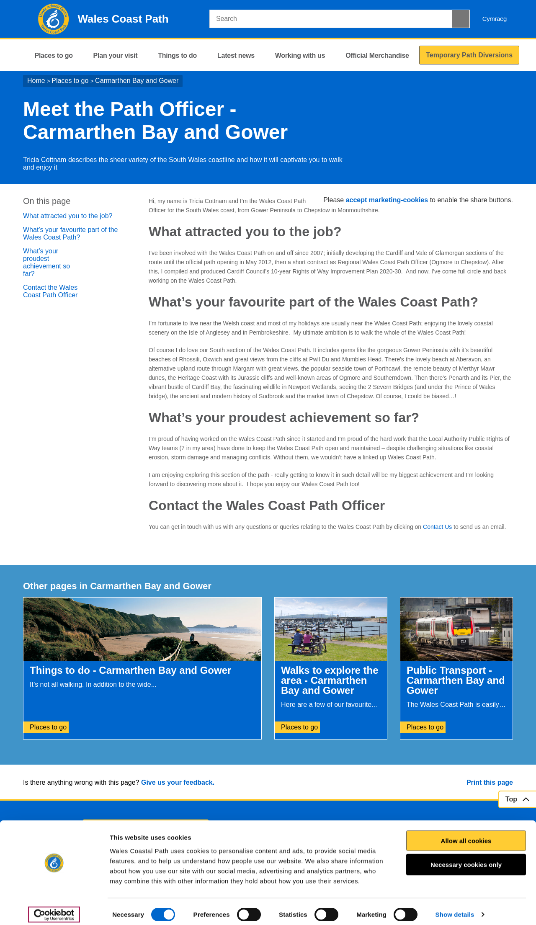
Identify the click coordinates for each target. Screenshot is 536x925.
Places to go (70, 80)
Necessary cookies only (466, 858)
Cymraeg (494, 18)
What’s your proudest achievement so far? (46, 262)
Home (36, 80)
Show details (455, 908)
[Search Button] (460, 19)
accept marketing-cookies (387, 200)
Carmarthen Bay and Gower (136, 80)
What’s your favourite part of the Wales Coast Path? (70, 233)
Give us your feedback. (177, 782)
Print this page (489, 782)
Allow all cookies (466, 834)
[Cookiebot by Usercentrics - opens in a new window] (54, 908)
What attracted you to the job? (67, 215)
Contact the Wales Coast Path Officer (50, 291)
